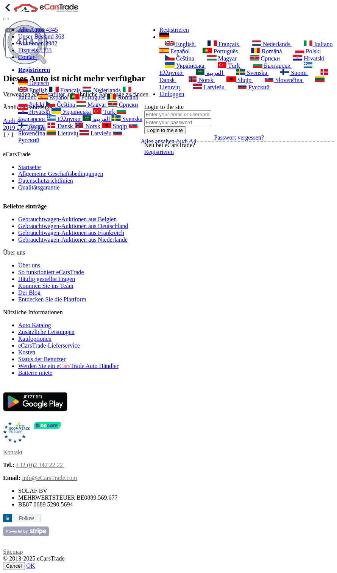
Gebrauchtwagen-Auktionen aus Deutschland (73, 226)
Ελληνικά (64, 119)
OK (31, 565)
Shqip (115, 126)
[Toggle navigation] (6, 19)
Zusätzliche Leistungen (46, 332)
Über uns (29, 265)
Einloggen (171, 94)
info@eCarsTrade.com (49, 478)
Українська (71, 112)
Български (272, 65)
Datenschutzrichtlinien (45, 180)
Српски (123, 104)
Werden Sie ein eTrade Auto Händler (68, 366)
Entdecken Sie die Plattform (52, 299)
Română (122, 97)
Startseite (29, 167)
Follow (26, 518)
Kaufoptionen (34, 338)
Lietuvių (63, 133)
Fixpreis (34, 50)
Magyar (92, 104)
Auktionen (38, 43)
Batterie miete (35, 373)
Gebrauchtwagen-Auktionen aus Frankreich (71, 233)
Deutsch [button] (33, 83)
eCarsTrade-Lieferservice (49, 345)
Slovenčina (284, 79)
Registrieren (174, 29)
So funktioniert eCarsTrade (51, 272)
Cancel (14, 566)
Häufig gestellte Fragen (46, 279)
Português (88, 97)
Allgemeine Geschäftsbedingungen (60, 174)
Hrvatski (34, 112)
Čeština (61, 104)
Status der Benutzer (42, 359)
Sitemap (13, 551)
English (33, 90)
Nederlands (102, 90)
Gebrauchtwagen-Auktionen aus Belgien (67, 219)
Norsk (88, 126)
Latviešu (96, 133)
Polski (32, 104)
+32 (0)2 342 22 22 (40, 465)
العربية (96, 119)
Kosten (26, 352)
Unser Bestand (41, 36)
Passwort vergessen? (239, 137)
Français (65, 90)
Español (54, 97)
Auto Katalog (34, 325)
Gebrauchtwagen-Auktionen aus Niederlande (73, 239)
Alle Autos (38, 29)
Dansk (61, 126)
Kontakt (13, 452)
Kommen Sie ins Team (45, 286)
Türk (104, 112)
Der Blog (29, 292)
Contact (27, 57)
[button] (164, 37)
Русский (253, 87)
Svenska (126, 119)
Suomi (32, 126)
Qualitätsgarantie (38, 187)
